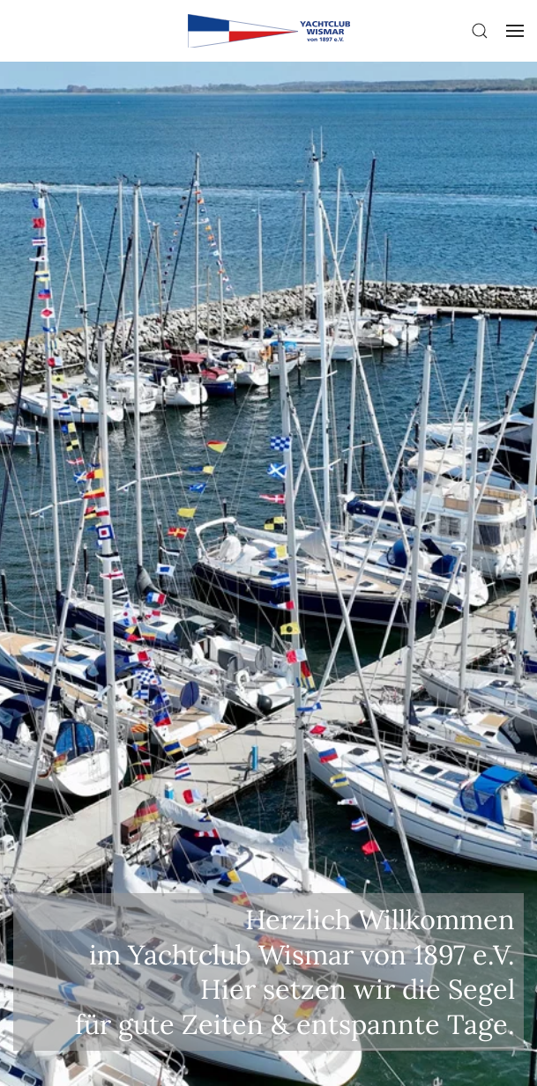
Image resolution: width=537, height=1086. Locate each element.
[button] (480, 31)
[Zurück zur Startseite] (268, 31)
